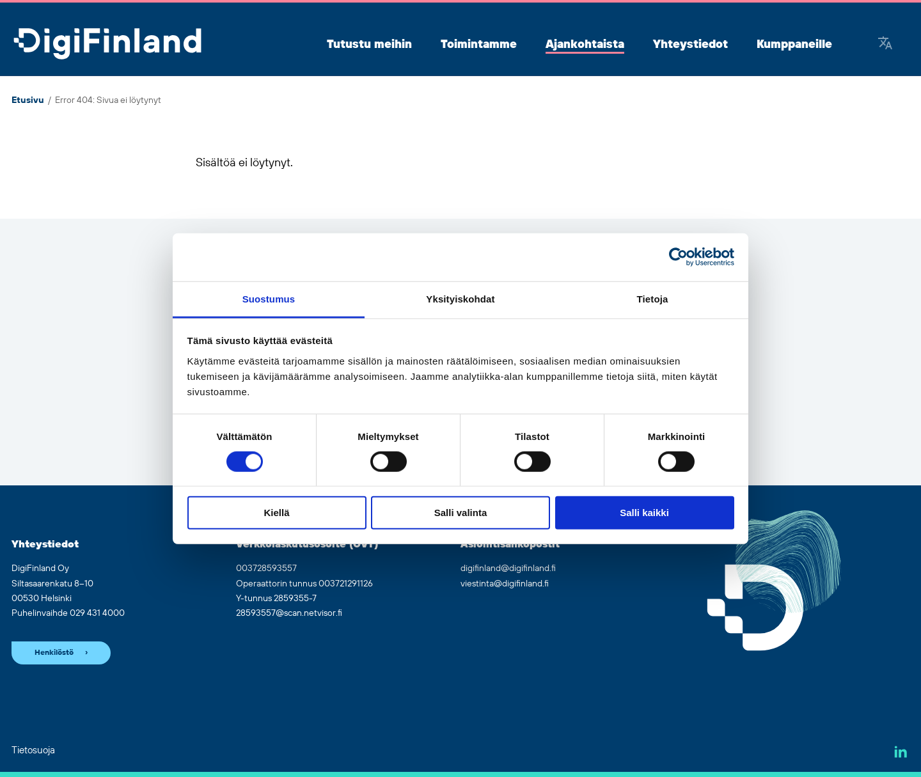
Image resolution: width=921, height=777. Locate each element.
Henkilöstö (54, 652)
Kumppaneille (794, 45)
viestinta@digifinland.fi (504, 584)
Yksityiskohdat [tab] (460, 298)
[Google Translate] (885, 44)
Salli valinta (460, 512)
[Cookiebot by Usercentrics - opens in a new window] (678, 257)
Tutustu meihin (369, 45)
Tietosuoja (33, 750)
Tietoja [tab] (652, 298)
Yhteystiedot (690, 45)
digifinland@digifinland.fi (508, 568)
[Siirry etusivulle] (107, 45)
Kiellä (276, 512)
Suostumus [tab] (268, 298)
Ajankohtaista (585, 45)
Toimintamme (479, 45)
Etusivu (28, 100)
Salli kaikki (644, 512)
